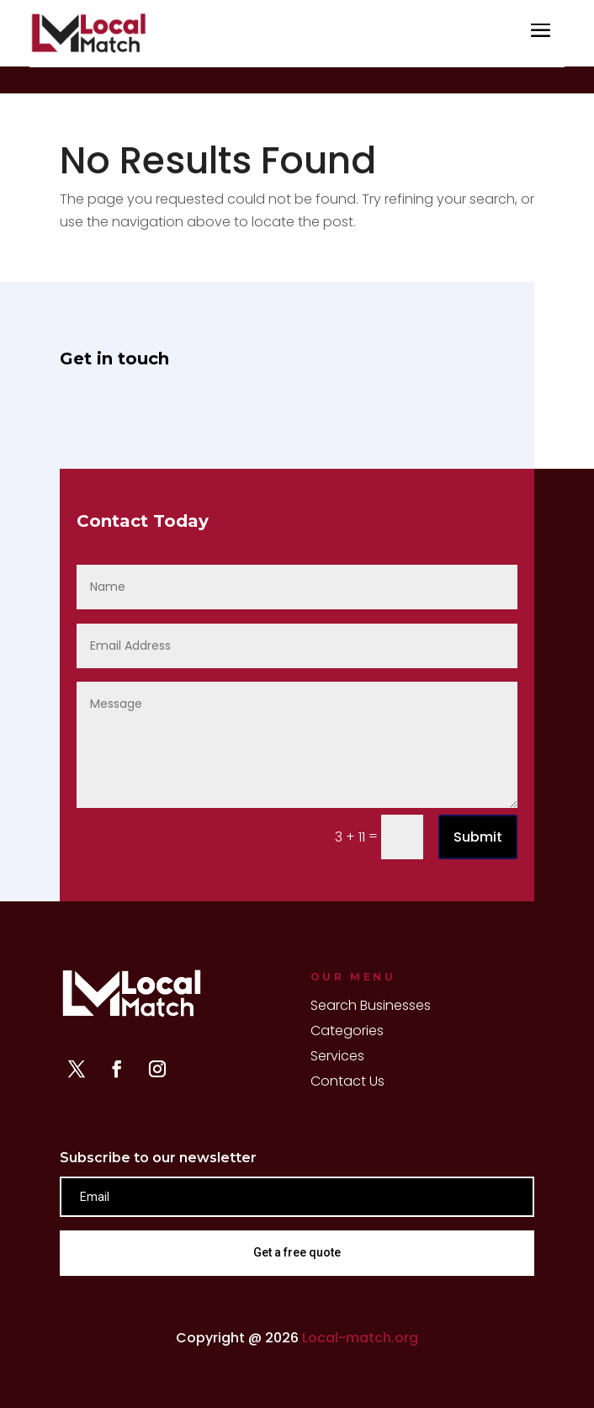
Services (337, 1057)
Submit (477, 837)
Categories (347, 1032)
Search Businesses (370, 1007)
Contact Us (347, 1083)
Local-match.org (360, 1337)
